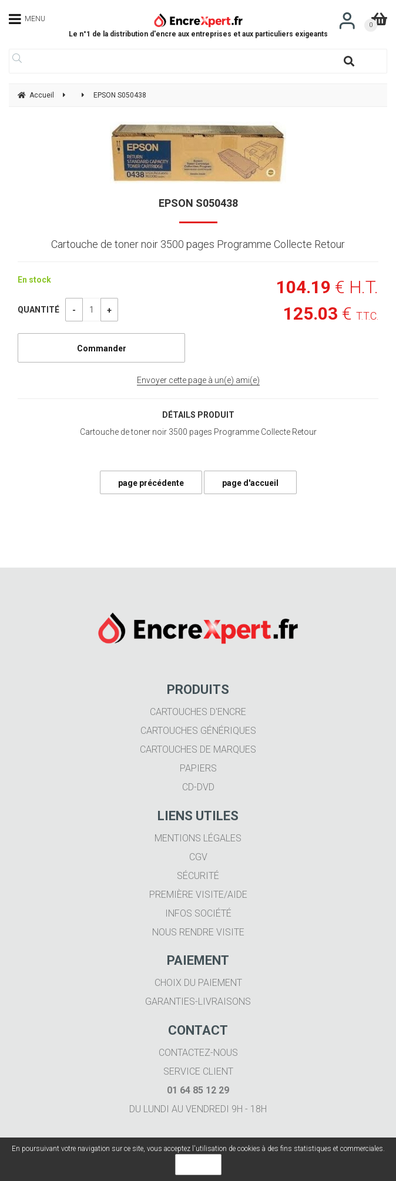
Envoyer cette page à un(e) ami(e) (198, 380)
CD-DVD (198, 787)
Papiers (198, 768)
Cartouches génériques (198, 730)
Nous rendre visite (198, 932)
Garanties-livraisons (198, 1001)
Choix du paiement (198, 982)
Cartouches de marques (198, 749)
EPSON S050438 (198, 203)
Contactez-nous (198, 1052)
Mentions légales (198, 838)
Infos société (198, 913)
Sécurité (198, 875)
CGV (198, 857)
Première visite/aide (198, 894)
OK (198, 1164)
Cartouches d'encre (198, 711)
